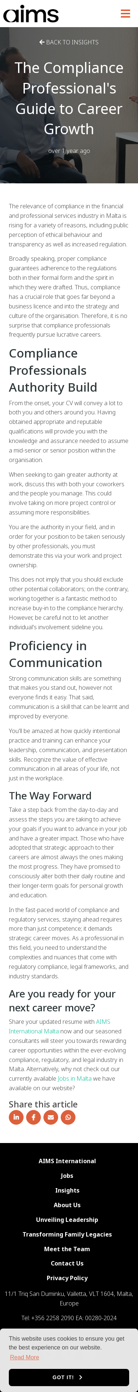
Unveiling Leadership (67, 1220)
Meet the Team (67, 1249)
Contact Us (67, 1263)
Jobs (67, 1176)
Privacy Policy (67, 1278)
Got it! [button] (63, 1377)
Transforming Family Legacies (67, 1234)
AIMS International (67, 1161)
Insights (67, 1190)
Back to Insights (69, 42)
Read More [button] (24, 1357)
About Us (67, 1205)
